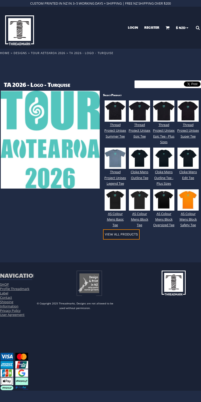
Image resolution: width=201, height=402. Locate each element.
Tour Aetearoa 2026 (48, 53)
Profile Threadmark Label (14, 290)
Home (4, 53)
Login (133, 27)
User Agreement (12, 314)
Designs (20, 53)
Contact (6, 297)
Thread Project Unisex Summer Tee (115, 130)
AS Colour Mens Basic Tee (115, 219)
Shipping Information (9, 304)
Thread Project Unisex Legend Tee (115, 178)
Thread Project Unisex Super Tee (188, 130)
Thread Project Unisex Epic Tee (139, 130)
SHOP (4, 284)
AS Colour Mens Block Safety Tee (188, 219)
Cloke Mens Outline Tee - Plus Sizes (163, 178)
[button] (167, 28)
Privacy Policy (10, 310)
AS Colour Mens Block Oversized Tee (163, 219)
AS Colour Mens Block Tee (139, 219)
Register (151, 27)
